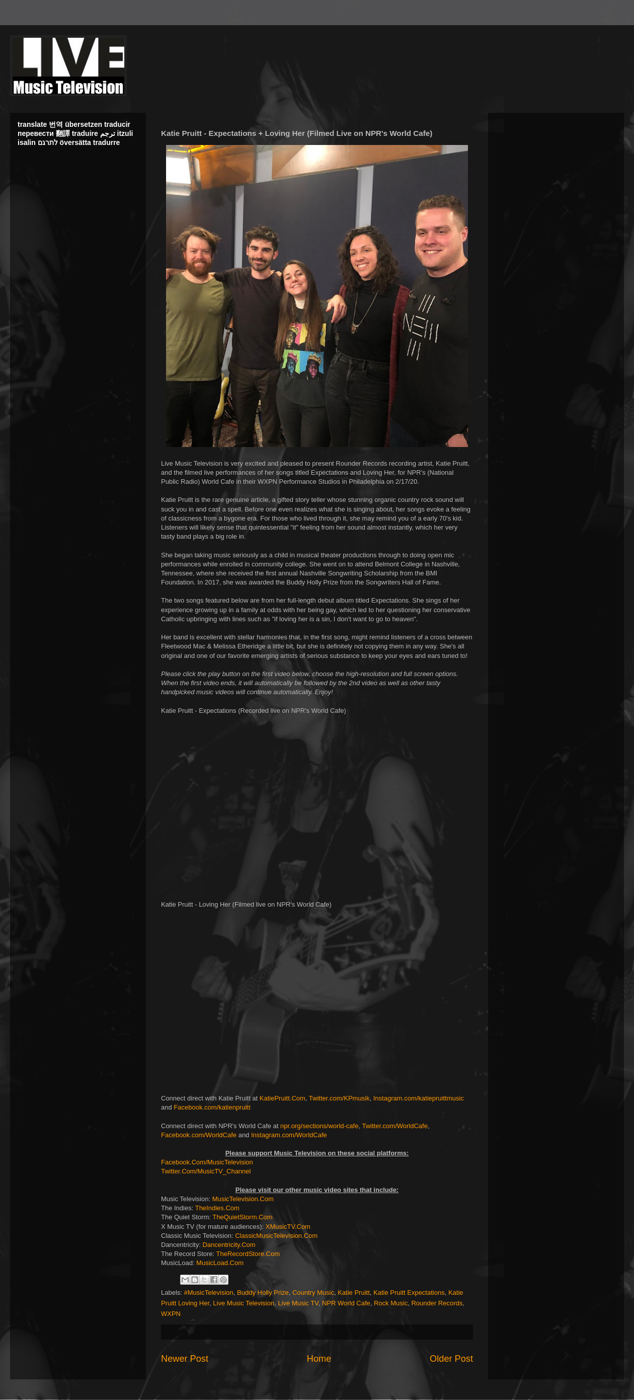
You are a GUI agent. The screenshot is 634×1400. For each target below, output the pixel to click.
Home (319, 1359)
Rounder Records (436, 1303)
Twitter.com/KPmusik (339, 1098)
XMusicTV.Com (288, 1226)
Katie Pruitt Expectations (409, 1292)
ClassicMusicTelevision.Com (276, 1235)
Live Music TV (298, 1303)
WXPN (171, 1313)
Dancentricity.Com (228, 1244)
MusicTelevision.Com (243, 1199)
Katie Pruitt (354, 1292)
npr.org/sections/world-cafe (319, 1126)
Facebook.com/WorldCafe (198, 1135)
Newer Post (184, 1359)
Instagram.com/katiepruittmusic (418, 1098)
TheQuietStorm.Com (242, 1217)
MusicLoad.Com (220, 1263)
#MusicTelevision (208, 1292)
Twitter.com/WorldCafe (395, 1126)
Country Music (313, 1292)
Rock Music (391, 1303)
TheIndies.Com (217, 1208)
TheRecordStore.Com (248, 1254)
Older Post (451, 1359)
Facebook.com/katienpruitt (212, 1107)
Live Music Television (243, 1303)
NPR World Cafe (346, 1303)
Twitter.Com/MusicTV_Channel (206, 1171)
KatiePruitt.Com (282, 1098)
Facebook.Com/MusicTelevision (207, 1162)
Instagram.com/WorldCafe (289, 1135)
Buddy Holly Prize (263, 1292)
